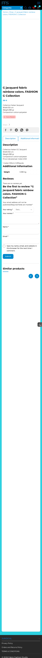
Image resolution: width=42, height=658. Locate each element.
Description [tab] (10, 129)
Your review (8, 204)
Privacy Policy (7, 634)
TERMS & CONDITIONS (10, 642)
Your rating (8, 200)
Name (6, 218)
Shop (11, 12)
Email (5, 227)
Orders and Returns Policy (12, 638)
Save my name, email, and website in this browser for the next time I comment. (22, 239)
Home (5, 12)
